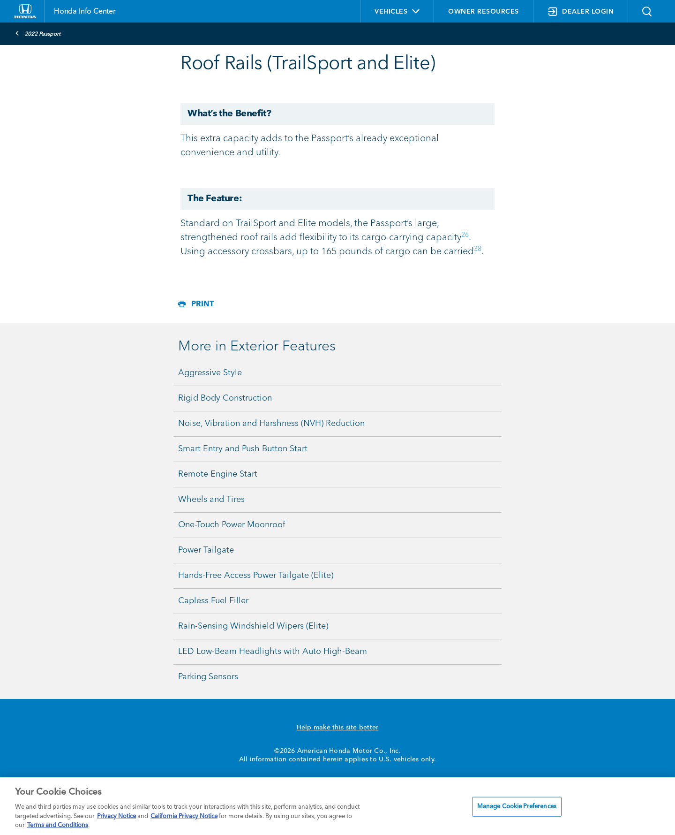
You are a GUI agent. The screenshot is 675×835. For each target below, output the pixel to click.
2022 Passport (37, 33)
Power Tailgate (206, 550)
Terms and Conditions (57, 825)
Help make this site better (338, 727)
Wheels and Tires (211, 499)
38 (477, 249)
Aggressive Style (210, 373)
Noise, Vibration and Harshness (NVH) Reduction (271, 423)
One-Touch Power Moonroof (231, 525)
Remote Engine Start (217, 474)
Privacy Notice (116, 816)
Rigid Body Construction (225, 398)
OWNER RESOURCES (483, 11)
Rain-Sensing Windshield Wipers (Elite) (253, 626)
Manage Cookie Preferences (516, 807)
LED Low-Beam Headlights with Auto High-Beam (272, 651)
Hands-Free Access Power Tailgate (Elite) (255, 575)
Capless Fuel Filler (213, 601)
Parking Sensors (208, 677)
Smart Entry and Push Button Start (243, 449)
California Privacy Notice (184, 816)
